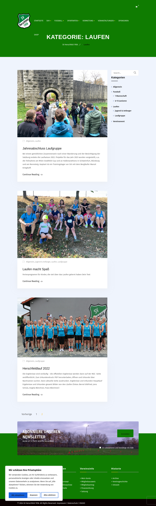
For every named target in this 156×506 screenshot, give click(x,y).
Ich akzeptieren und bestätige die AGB (116, 447)
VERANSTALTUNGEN (106, 21)
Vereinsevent (119, 121)
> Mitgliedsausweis (87, 481)
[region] (34, 483)
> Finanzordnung (87, 487)
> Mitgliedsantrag (87, 484)
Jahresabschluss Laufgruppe (46, 148)
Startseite (38, 21)
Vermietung (88, 21)
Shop (36, 35)
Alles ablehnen (31, 495)
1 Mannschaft (121, 96)
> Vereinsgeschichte (119, 481)
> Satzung (84, 490)
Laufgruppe (62, 261)
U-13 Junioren (121, 101)
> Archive (115, 477)
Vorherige (27, 413)
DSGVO (82, 502)
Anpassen (15, 495)
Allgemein (30, 141)
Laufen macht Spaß (38, 269)
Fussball (58, 21)
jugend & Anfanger (42, 261)
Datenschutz (73, 502)
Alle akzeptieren (50, 495)
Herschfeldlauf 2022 (39, 368)
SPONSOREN (123, 21)
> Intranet (115, 484)
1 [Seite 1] (36, 413)
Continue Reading (31, 174)
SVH (48, 21)
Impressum (61, 502)
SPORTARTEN (72, 21)
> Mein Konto (85, 477)
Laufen (38, 141)
